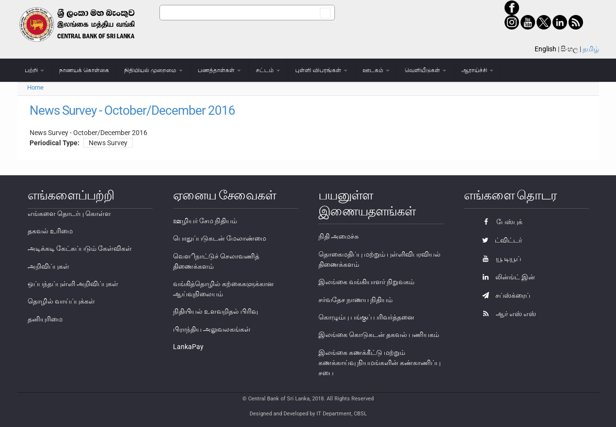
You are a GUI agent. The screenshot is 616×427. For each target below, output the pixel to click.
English (545, 49)
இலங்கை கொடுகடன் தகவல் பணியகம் (378, 334)
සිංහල (569, 49)
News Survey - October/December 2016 (132, 110)
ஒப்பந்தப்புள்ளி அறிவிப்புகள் (73, 284)
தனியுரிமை (45, 319)
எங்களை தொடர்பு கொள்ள (69, 213)
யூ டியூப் (499, 258)
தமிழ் (591, 49)
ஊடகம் (376, 70)
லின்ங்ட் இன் (506, 277)
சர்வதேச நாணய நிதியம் (355, 300)
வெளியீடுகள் (425, 70)
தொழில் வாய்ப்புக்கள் (61, 301)
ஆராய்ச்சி (477, 70)
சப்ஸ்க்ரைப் (503, 295)
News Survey (108, 143)
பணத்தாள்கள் (219, 70)
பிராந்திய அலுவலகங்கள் (212, 329)
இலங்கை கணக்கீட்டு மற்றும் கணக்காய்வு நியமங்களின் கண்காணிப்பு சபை (379, 363)
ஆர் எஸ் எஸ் (506, 314)
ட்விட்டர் (499, 240)
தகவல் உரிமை (50, 231)
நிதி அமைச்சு (338, 236)
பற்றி (34, 70)
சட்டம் (268, 70)
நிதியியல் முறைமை (153, 70)
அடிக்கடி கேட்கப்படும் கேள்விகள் (80, 248)
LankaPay (188, 347)
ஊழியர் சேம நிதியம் (205, 221)
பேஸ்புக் (499, 222)
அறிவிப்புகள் (48, 266)
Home (35, 87)
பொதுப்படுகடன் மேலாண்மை (219, 238)
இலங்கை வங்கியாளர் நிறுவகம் (366, 282)
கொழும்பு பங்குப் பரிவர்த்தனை (366, 317)
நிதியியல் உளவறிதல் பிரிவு (215, 311)
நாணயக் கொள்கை (84, 70)
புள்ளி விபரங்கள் (321, 70)
